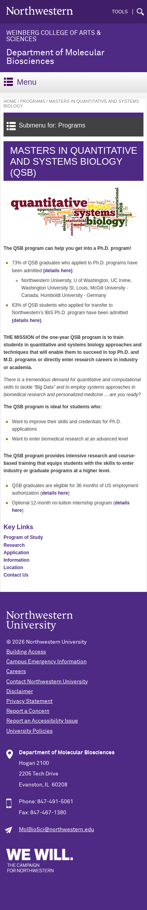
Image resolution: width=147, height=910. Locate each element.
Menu (20, 82)
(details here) (58, 270)
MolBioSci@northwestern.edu (56, 829)
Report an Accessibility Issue (42, 721)
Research (14, 545)
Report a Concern (27, 711)
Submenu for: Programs (46, 126)
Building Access (26, 652)
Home (10, 101)
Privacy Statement (29, 701)
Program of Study (23, 537)
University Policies (29, 731)
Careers (16, 671)
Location (13, 567)
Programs (32, 101)
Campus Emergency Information (46, 661)
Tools (119, 12)
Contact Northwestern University (47, 681)
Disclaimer (19, 691)
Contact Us (16, 575)
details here (55, 493)
